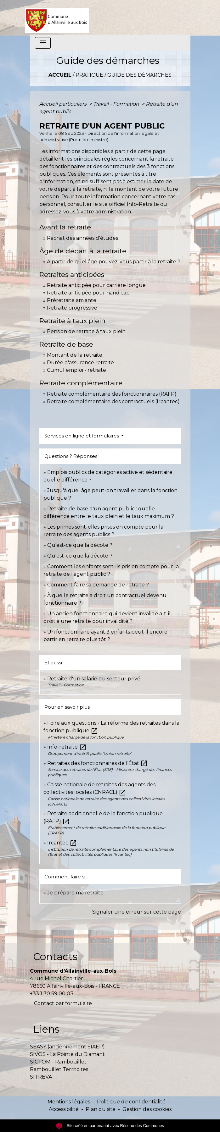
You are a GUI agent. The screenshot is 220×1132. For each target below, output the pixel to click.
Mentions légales (69, 1102)
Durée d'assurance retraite (80, 362)
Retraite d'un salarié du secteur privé (93, 679)
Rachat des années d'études (82, 238)
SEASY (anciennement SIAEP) (67, 1047)
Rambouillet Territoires (59, 1069)
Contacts (55, 956)
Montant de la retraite (74, 355)
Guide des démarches (139, 75)
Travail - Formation (116, 104)
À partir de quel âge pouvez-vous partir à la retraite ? (113, 262)
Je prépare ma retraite (75, 893)
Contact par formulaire (63, 1003)
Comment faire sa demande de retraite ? (98, 585)
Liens (46, 1029)
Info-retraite (67, 747)
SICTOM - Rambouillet (58, 1062)
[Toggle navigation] (43, 43)
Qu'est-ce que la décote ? (79, 545)
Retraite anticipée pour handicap (88, 293)
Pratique (89, 75)
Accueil (59, 75)
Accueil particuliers (63, 104)
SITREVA (41, 1077)
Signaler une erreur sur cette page (136, 912)
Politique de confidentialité (131, 1102)
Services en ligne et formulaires (82, 436)
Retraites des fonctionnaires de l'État (97, 763)
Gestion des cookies (147, 1109)
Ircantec (62, 843)
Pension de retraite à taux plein (86, 331)
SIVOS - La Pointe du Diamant (67, 1054)
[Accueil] (57, 17)
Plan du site (101, 1109)
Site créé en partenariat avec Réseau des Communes (110, 1125)
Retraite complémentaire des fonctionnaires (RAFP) (112, 394)
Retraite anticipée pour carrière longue (96, 285)
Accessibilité (64, 1109)
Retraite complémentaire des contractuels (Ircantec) (113, 401)
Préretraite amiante (71, 300)
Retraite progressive (72, 308)
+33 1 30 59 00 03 (51, 994)
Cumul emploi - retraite (76, 370)
